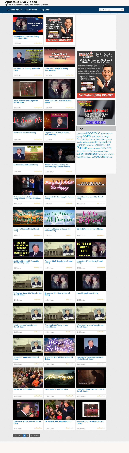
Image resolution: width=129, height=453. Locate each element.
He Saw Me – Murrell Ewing (24, 389)
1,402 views (50, 268)
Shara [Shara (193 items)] (105, 151)
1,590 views (81, 396)
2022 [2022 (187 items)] (83, 134)
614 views (17, 75)
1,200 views (18, 236)
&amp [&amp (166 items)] (78, 134)
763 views (49, 75)
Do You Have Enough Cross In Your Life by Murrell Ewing (90, 358)
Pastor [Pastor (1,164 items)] (81, 147)
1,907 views (50, 428)
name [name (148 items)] (94, 145)
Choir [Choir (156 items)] (92, 137)
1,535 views (50, 364)
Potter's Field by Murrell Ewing (25, 165)
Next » (36, 436)
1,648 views (50, 396)
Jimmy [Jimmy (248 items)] (98, 142)
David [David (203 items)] (98, 139)
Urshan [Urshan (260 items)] (111, 154)
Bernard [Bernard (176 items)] (104, 134)
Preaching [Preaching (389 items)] (106, 148)
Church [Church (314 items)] (98, 136)
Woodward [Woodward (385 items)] (98, 156)
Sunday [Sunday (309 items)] (80, 154)
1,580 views (18, 396)
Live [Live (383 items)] (108, 141)
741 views (49, 140)
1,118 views (81, 236)
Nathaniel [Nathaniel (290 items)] (100, 145)
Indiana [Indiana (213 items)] (86, 142)
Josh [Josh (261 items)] (103, 142)
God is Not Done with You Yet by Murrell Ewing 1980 (26, 262)
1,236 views (50, 172)
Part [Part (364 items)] (108, 144)
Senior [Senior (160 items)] (95, 151)
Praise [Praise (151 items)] (97, 148)
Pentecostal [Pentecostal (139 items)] (91, 148)
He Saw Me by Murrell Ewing (24, 133)
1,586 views (50, 300)
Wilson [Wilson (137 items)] (89, 157)
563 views (17, 43)
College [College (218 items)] (105, 136)
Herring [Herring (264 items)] (104, 139)
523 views (17, 172)
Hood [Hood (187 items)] (110, 139)
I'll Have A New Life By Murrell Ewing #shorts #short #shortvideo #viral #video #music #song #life (27, 198)
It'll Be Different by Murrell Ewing (89, 229)
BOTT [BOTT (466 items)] (86, 136)
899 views (49, 204)
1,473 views (81, 332)
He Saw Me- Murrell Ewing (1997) (58, 421)
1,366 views (18, 364)
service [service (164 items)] (100, 151)
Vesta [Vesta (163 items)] (78, 157)
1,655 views (18, 204)
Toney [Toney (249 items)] (100, 154)
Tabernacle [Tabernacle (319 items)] (91, 154)
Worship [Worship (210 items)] (108, 157)
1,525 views (18, 428)
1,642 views (18, 300)
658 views (49, 108)
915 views (17, 268)
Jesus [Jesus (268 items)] (91, 142)
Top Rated (46, 10)
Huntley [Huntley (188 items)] (79, 142)
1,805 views (81, 300)
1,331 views (81, 268)
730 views (17, 140)
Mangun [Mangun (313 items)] (80, 144)
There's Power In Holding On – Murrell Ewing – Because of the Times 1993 (57, 166)
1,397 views (18, 332)
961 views (49, 236)
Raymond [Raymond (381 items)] (81, 151)
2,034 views (81, 428)
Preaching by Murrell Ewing (87, 293)
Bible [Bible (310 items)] (109, 133)
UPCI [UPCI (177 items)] (105, 154)
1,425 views (50, 332)
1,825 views (81, 364)
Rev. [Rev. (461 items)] (90, 151)
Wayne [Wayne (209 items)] (84, 157)
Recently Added (14, 10)
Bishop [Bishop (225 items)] (79, 136)
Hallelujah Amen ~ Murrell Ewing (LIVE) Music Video (26, 37)
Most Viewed (31, 10)
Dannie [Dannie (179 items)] (92, 139)
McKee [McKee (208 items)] (88, 145)
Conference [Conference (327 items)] (82, 139)
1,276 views (81, 204)
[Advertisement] (96, 32)
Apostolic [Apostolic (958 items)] (92, 133)
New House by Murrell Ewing (56, 389)
